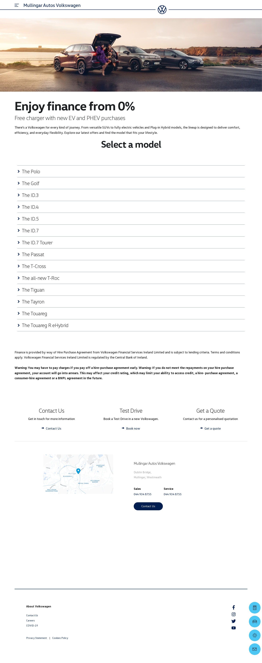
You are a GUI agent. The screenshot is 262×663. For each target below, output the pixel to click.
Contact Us (148, 506)
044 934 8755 (143, 494)
